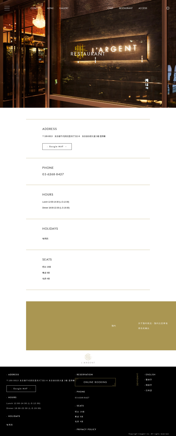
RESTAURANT (126, 8)
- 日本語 (148, 390)
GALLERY (63, 8)
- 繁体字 (148, 380)
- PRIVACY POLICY (85, 429)
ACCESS (143, 8)
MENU (50, 8)
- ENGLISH (149, 374)
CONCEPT (36, 8)
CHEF (110, 8)
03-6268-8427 (82, 397)
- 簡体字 (148, 385)
